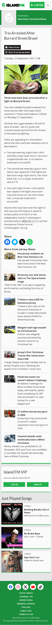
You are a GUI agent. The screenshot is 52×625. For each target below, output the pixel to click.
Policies (26, 607)
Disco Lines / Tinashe (33, 536)
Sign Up (38, 484)
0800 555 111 (29, 220)
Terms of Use (26, 614)
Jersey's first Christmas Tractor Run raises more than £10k (30, 355)
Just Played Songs (16, 498)
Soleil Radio (26, 593)
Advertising (26, 600)
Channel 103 (26, 596)
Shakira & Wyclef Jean (34, 560)
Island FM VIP (15, 472)
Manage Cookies (26, 603)
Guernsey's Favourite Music (32, 19)
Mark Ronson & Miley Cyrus (36, 515)
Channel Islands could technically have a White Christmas (31, 439)
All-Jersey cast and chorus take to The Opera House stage (31, 278)
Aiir (46, 621)
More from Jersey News (19, 52)
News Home (14, 47)
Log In (14, 484)
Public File (26, 611)
